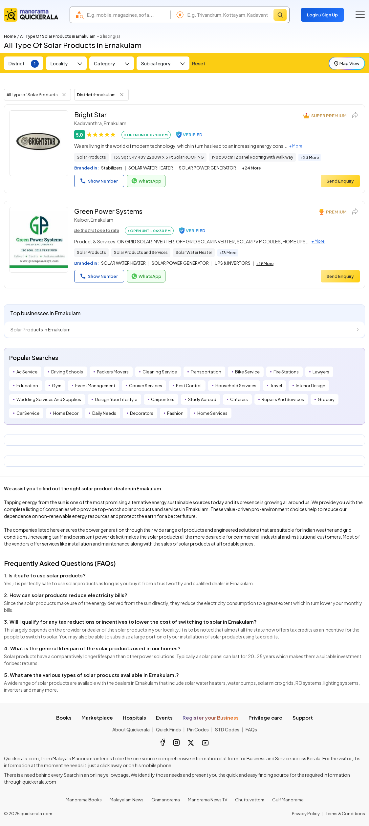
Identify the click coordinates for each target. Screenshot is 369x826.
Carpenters (162, 399)
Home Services (212, 413)
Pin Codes (198, 729)
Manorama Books (84, 799)
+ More (295, 146)
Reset (199, 63)
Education (27, 385)
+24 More (251, 168)
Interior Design (310, 385)
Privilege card (266, 717)
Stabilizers (111, 167)
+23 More (309, 157)
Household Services (235, 385)
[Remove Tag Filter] (64, 95)
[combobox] (127, 15)
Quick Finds (168, 729)
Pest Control (189, 385)
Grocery (326, 399)
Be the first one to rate (96, 230)
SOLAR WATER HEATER (150, 167)
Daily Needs (104, 413)
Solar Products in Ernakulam (41, 329)
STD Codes (227, 729)
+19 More (264, 263)
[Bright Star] (38, 143)
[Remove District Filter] (122, 95)
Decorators (141, 413)
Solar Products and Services (141, 252)
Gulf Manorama (288, 799)
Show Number (99, 181)
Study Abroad (202, 399)
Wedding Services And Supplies (48, 399)
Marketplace (97, 717)
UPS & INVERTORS (232, 263)
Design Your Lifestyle (116, 399)
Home (10, 36)
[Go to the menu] (360, 15)
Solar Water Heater (194, 252)
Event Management (95, 385)
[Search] (280, 15)
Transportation (206, 371)
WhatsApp (146, 181)
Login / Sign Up (322, 14)
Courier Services (145, 385)
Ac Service (26, 371)
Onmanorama (165, 799)
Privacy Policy (306, 813)
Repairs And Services (283, 399)
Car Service (27, 413)
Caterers (239, 399)
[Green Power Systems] (38, 240)
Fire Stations (286, 371)
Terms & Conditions (345, 813)
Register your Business (211, 717)
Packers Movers (113, 371)
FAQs (251, 729)
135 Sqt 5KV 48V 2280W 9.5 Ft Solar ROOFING (159, 157)
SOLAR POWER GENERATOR (207, 167)
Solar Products (91, 157)
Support (303, 717)
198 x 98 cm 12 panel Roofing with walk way (252, 157)
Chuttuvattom (249, 799)
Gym (56, 385)
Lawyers (321, 371)
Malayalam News (126, 799)
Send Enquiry (340, 181)
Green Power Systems (108, 211)
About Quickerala (131, 729)
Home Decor (65, 413)
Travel (276, 385)
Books (64, 717)
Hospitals (134, 717)
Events (164, 717)
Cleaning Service (159, 371)
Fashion (175, 413)
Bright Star (90, 114)
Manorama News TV (207, 799)
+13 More (227, 252)
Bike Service (247, 371)
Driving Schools (67, 371)
